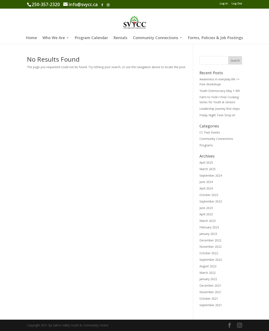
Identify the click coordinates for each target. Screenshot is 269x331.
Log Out (237, 3)
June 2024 (206, 182)
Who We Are (53, 38)
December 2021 (210, 285)
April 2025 (206, 162)
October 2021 (208, 299)
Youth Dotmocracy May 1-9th (219, 91)
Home (31, 38)
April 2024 (206, 188)
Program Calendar (91, 38)
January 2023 (208, 234)
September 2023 (210, 201)
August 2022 (207, 266)
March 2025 (207, 169)
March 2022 (207, 273)
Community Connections (155, 38)
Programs (206, 145)
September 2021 (210, 305)
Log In (224, 3)
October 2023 (208, 195)
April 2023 (206, 214)
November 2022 (210, 247)
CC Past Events (209, 132)
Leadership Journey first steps (219, 109)
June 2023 (206, 208)
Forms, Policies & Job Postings (215, 38)
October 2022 (208, 253)
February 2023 (209, 227)
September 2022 (210, 260)
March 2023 (207, 221)
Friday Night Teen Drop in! (217, 115)
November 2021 (210, 292)
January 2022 (208, 279)
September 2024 (210, 175)
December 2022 (210, 240)
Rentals (120, 38)
